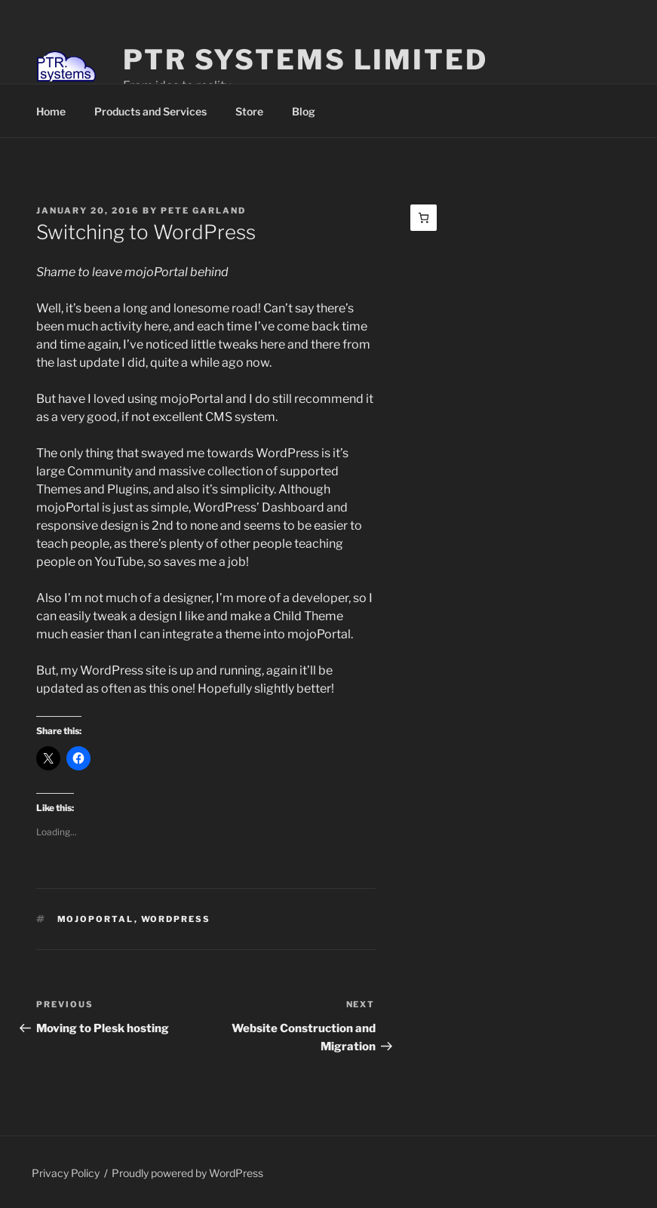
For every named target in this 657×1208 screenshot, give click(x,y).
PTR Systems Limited (305, 59)
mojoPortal (95, 919)
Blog (303, 111)
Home (51, 111)
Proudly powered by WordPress (187, 1173)
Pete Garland (203, 210)
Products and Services (150, 111)
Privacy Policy (66, 1173)
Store (249, 111)
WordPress (176, 919)
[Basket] (423, 217)
